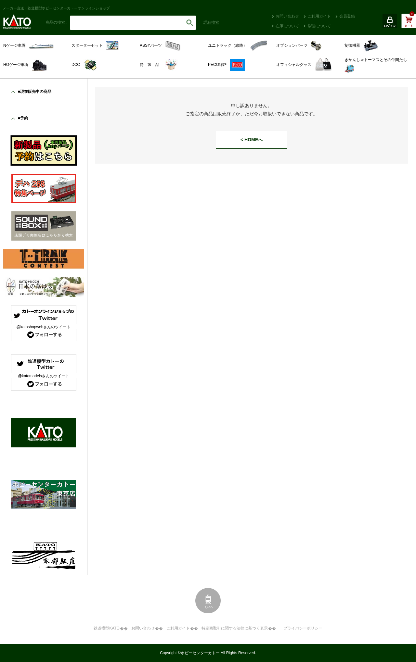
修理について (319, 26)
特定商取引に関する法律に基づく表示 (235, 628)
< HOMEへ (251, 139)
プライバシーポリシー (302, 628)
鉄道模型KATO (107, 628)
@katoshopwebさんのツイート (44, 327)
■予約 (23, 118)
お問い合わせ (287, 16)
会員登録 (347, 16)
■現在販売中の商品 (34, 91)
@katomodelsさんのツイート (43, 376)
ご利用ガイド (319, 16)
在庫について (287, 26)
